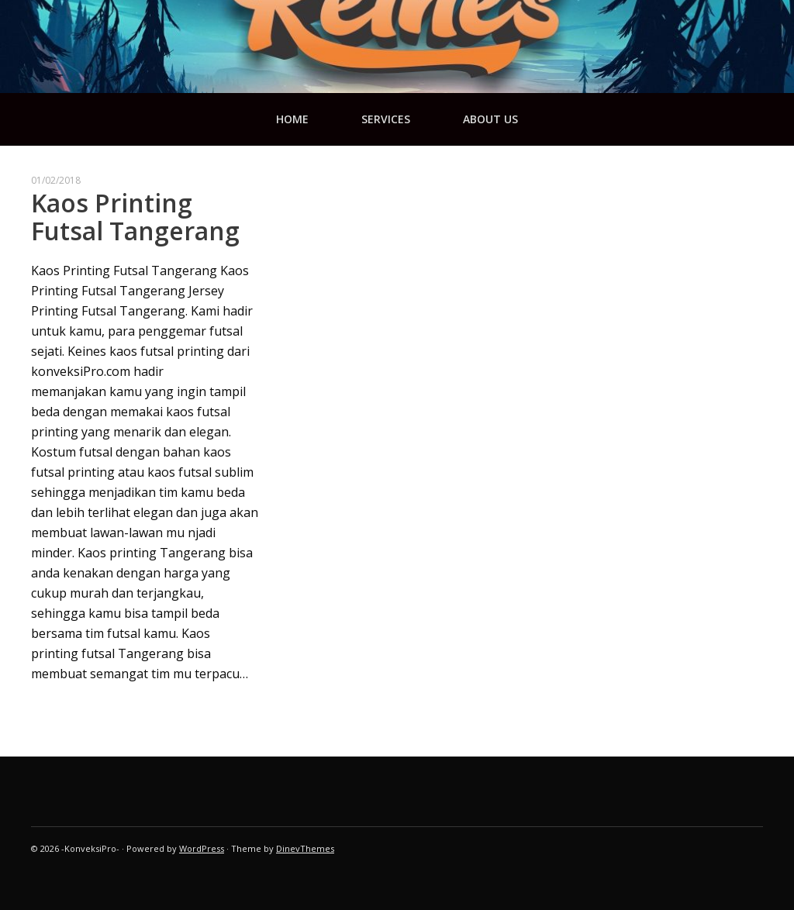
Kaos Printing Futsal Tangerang (135, 216)
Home (292, 119)
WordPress (201, 848)
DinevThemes (305, 848)
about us (490, 119)
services (385, 119)
